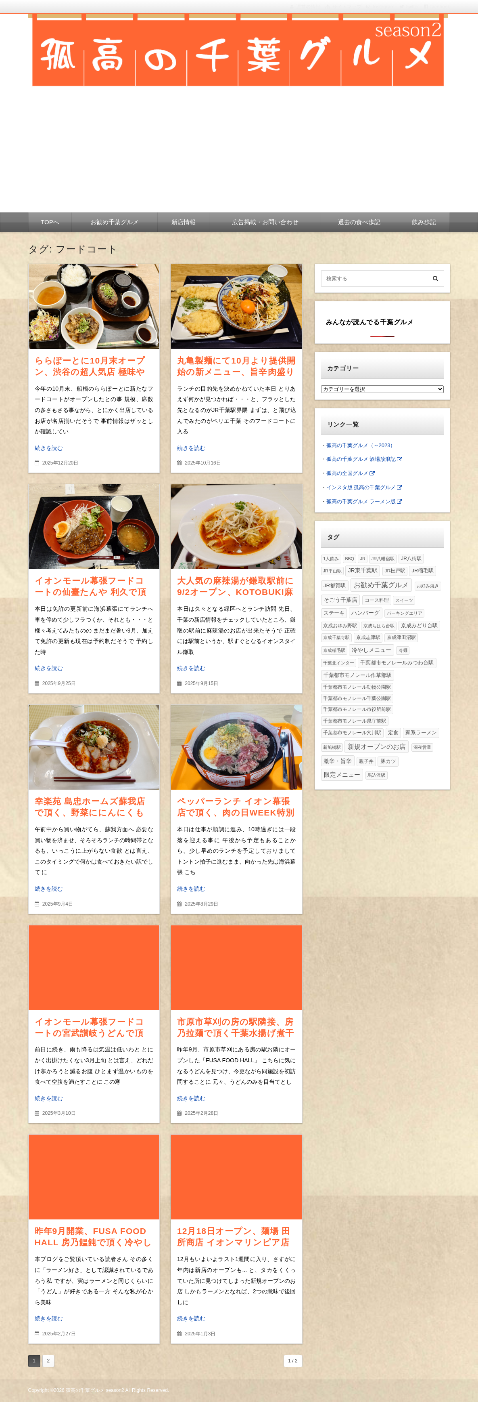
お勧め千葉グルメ (114, 222)
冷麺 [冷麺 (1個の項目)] (403, 650)
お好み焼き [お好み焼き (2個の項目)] (428, 585)
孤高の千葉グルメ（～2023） (361, 445)
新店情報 (183, 222)
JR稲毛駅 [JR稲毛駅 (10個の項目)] (423, 571)
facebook (440, 7)
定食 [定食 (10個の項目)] (393, 732)
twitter (412, 7)
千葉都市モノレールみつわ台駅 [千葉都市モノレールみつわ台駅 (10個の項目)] (397, 663)
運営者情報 (308, 7)
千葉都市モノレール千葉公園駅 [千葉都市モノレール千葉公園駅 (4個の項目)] (357, 698)
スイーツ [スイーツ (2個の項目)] (404, 600)
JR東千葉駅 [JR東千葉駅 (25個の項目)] (363, 570)
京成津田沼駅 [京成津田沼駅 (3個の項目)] (401, 637)
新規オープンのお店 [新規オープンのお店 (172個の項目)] (377, 746)
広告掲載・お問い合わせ (265, 222)
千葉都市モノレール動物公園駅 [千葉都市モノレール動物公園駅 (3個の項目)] (357, 687)
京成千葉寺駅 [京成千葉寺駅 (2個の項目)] (336, 637)
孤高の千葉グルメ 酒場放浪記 (361, 459)
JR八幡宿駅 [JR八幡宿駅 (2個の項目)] (383, 558)
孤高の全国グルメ (347, 473)
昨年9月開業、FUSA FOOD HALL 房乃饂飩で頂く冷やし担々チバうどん (93, 1242)
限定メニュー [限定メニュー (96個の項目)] (342, 774)
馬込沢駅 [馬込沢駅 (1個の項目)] (376, 775)
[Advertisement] (239, 151)
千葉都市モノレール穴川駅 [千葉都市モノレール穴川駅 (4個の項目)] (352, 733)
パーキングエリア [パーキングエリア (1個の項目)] (404, 613)
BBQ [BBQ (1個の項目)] (349, 558)
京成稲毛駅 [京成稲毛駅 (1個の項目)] (334, 650)
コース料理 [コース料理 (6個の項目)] (377, 600)
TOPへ (50, 222)
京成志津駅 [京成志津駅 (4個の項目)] (368, 637)
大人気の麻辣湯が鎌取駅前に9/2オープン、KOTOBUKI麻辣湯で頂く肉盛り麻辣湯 (235, 592)
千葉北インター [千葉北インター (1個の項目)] (338, 662)
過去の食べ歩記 (359, 222)
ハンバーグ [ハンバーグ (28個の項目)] (365, 613)
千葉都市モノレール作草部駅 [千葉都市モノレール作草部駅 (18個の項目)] (358, 675)
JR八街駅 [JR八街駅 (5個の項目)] (411, 558)
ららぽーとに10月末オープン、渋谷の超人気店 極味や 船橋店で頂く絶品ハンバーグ (94, 372)
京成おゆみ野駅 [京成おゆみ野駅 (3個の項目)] (340, 625)
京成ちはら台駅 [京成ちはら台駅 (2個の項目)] (379, 625)
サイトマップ (346, 7)
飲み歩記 (424, 222)
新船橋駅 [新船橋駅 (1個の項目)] (332, 747)
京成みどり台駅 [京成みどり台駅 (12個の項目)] (419, 625)
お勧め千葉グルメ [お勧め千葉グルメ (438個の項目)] (381, 585)
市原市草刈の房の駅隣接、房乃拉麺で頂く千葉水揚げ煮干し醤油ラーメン (235, 1033)
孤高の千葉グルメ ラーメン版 (361, 501)
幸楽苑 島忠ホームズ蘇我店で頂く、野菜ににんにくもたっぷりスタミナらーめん (90, 812)
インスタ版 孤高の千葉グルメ (361, 487)
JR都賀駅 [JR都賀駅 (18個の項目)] (335, 585)
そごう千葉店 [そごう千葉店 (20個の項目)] (340, 600)
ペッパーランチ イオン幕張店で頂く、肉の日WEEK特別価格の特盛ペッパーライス (235, 812)
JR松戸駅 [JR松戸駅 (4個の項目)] (395, 571)
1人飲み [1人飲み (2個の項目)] (331, 558)
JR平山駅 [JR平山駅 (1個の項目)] (332, 570)
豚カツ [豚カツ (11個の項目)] (388, 761)
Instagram (383, 7)
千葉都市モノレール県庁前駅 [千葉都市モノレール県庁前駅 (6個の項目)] (354, 721)
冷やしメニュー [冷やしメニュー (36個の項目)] (371, 650)
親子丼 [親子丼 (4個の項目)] (366, 761)
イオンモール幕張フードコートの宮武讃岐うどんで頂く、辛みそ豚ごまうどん (90, 1033)
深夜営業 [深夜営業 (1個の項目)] (422, 747)
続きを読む (49, 448)
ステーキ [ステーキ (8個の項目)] (334, 613)
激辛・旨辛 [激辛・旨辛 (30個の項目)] (338, 761)
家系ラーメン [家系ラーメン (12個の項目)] (421, 732)
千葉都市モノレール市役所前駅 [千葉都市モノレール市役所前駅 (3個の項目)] (357, 709)
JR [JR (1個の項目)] (362, 558)
